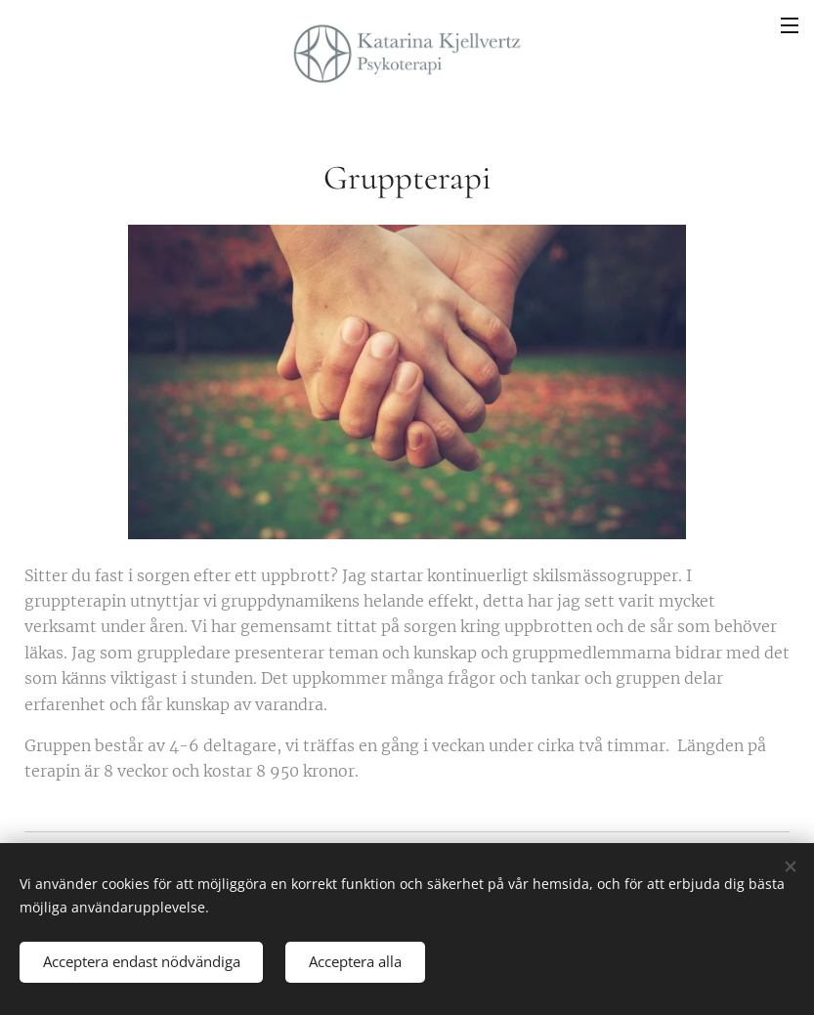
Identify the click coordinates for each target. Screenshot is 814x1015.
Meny (789, 25)
